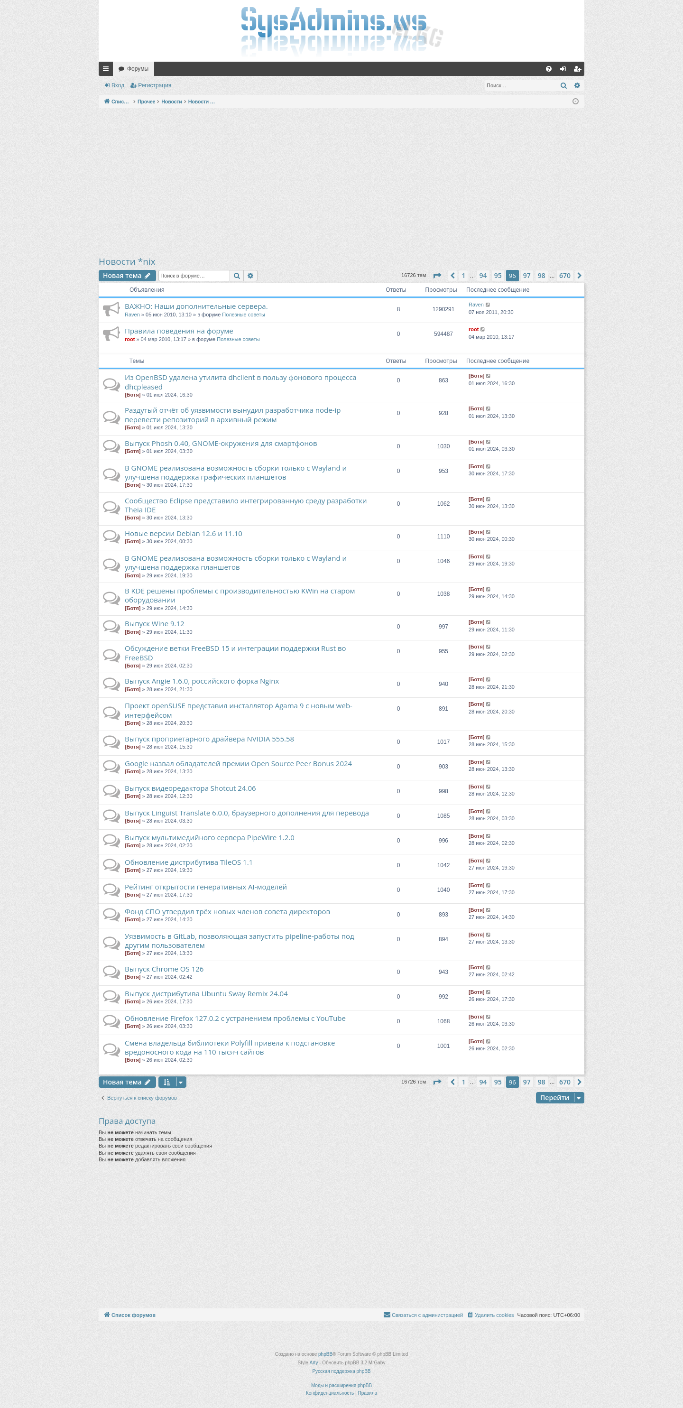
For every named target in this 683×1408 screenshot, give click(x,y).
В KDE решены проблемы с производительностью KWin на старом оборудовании (240, 595)
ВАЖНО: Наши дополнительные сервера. (196, 306)
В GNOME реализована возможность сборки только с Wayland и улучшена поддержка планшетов (236, 562)
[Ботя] (132, 395)
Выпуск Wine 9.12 (155, 623)
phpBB (325, 1354)
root (130, 339)
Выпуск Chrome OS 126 (164, 968)
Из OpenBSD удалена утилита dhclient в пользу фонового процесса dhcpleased (241, 381)
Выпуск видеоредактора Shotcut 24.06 (190, 788)
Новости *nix (127, 261)
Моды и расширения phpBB (341, 1385)
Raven (132, 314)
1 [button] (463, 275)
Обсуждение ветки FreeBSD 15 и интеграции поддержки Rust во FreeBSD (235, 652)
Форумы (137, 68)
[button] (437, 275)
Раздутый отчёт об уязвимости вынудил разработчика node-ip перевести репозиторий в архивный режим (233, 414)
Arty (314, 1362)
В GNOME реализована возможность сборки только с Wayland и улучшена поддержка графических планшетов (236, 472)
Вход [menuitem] (565, 70)
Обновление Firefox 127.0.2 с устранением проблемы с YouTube (235, 1018)
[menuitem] (549, 69)
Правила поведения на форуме (179, 330)
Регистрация (154, 85)
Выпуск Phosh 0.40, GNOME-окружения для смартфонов (221, 443)
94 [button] (483, 275)
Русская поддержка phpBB (341, 1371)
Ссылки (107, 70)
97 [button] (527, 275)
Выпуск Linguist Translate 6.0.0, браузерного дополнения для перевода (247, 812)
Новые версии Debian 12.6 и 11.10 (183, 533)
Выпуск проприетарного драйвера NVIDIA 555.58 (209, 738)
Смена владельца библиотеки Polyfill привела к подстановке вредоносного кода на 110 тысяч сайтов (230, 1047)
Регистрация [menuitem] (579, 70)
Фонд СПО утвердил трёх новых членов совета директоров (227, 911)
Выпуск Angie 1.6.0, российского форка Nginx (202, 680)
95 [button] (498, 275)
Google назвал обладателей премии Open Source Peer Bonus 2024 (238, 763)
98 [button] (541, 275)
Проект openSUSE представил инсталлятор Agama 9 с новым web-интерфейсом (238, 710)
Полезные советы (243, 314)
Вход (117, 85)
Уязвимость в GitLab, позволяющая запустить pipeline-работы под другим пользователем (239, 940)
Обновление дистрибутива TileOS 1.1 (189, 862)
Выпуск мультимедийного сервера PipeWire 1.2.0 (210, 837)
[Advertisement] (341, 181)
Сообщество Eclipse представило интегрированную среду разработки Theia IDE (246, 505)
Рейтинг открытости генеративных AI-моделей (206, 886)
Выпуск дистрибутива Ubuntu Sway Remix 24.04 (206, 993)
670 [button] (565, 275)
